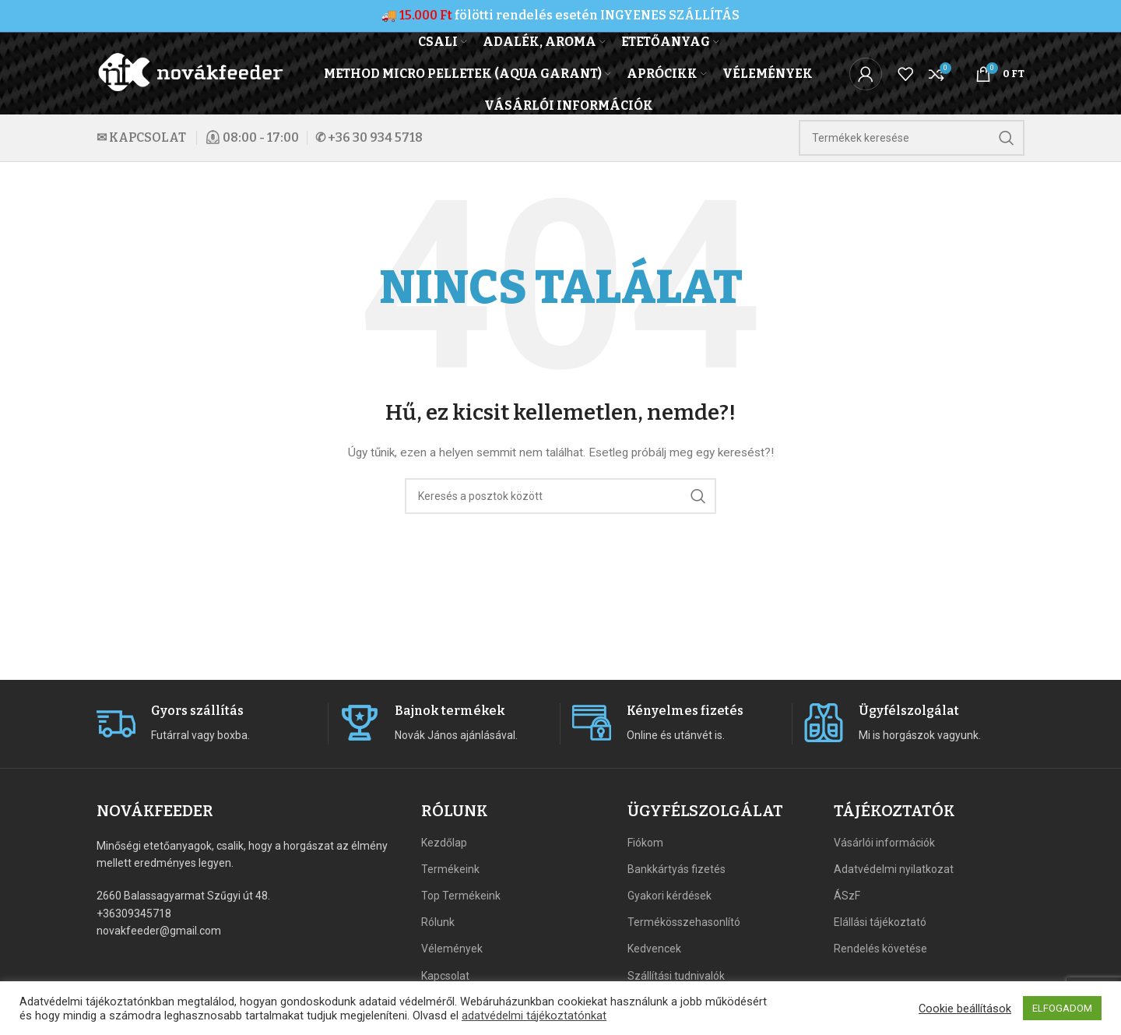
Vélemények (452, 948)
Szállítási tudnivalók (676, 976)
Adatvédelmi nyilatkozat (894, 869)
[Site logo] (192, 72)
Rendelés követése (880, 948)
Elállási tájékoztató (880, 922)
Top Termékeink (461, 895)
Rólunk (438, 922)
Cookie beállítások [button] (965, 1009)
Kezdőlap (444, 842)
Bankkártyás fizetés (676, 869)
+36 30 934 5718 (375, 137)
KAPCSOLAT (147, 137)
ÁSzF (847, 895)
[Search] (911, 138)
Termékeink (450, 869)
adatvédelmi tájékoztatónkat (534, 1016)
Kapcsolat (445, 976)
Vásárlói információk (884, 842)
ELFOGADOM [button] (1062, 1008)
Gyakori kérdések (669, 895)
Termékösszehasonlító (683, 922)
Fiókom (645, 842)
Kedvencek (654, 948)
